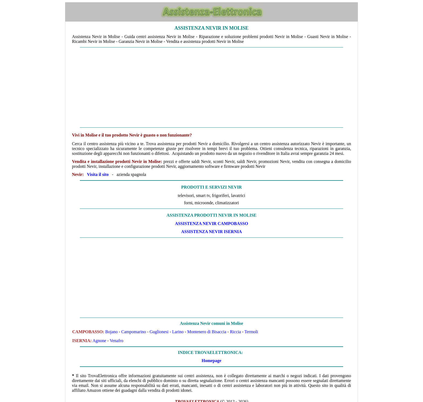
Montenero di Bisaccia (206, 331)
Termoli (251, 331)
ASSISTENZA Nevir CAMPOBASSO (211, 223)
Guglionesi (158, 331)
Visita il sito (97, 174)
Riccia (235, 331)
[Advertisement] (211, 87)
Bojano (111, 331)
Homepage (211, 360)
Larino (178, 331)
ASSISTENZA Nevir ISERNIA (211, 231)
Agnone (99, 340)
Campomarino (133, 331)
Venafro (117, 340)
